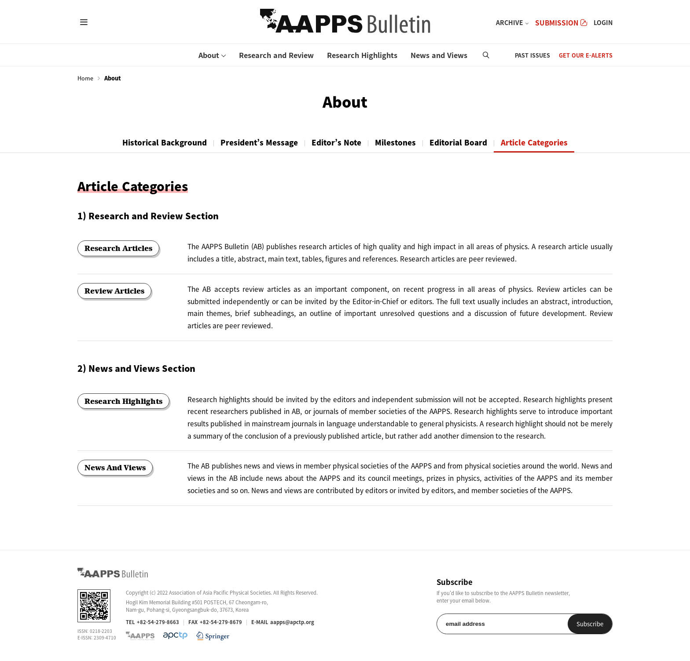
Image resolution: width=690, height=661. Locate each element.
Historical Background (164, 142)
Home (85, 78)
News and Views (439, 55)
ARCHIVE (509, 22)
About (208, 55)
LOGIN (603, 22)
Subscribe (589, 624)
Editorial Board (458, 142)
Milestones (395, 142)
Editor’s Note (336, 142)
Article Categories (534, 142)
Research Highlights (362, 55)
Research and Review (276, 55)
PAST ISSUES (532, 55)
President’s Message (259, 142)
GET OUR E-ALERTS (586, 55)
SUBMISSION (561, 23)
